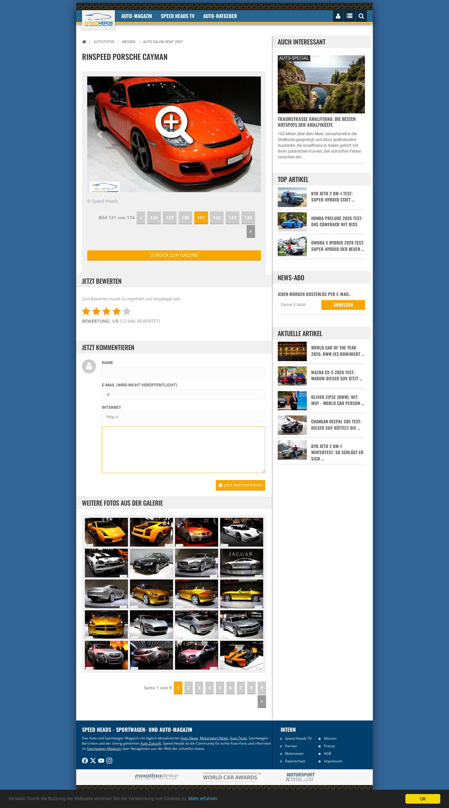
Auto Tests (238, 738)
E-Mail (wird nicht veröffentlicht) (139, 385)
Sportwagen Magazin (104, 748)
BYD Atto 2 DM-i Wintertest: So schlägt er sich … (337, 452)
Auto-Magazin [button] (136, 15)
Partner (291, 745)
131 (201, 217)
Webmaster (294, 753)
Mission (330, 738)
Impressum (333, 761)
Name (107, 362)
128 (154, 217)
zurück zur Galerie (174, 255)
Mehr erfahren (216, 799)
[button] (100, 134)
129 (170, 217)
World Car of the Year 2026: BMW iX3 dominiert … (337, 351)
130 (185, 217)
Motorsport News (214, 738)
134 (248, 217)
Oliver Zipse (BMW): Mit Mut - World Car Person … (337, 400)
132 (217, 217)
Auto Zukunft (150, 743)
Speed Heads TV (298, 738)
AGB (327, 753)
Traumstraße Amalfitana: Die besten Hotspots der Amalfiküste (317, 121)
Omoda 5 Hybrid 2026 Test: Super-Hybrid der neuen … (337, 246)
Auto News (189, 738)
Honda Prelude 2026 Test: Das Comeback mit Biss (337, 221)
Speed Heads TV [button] (178, 15)
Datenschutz (295, 761)
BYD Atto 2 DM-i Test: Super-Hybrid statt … (332, 196)
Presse (329, 745)
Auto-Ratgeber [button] (220, 15)
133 (232, 217)
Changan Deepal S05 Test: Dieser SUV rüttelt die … (336, 424)
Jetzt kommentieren (240, 485)
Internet (111, 407)
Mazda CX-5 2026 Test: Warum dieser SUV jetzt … (336, 375)
